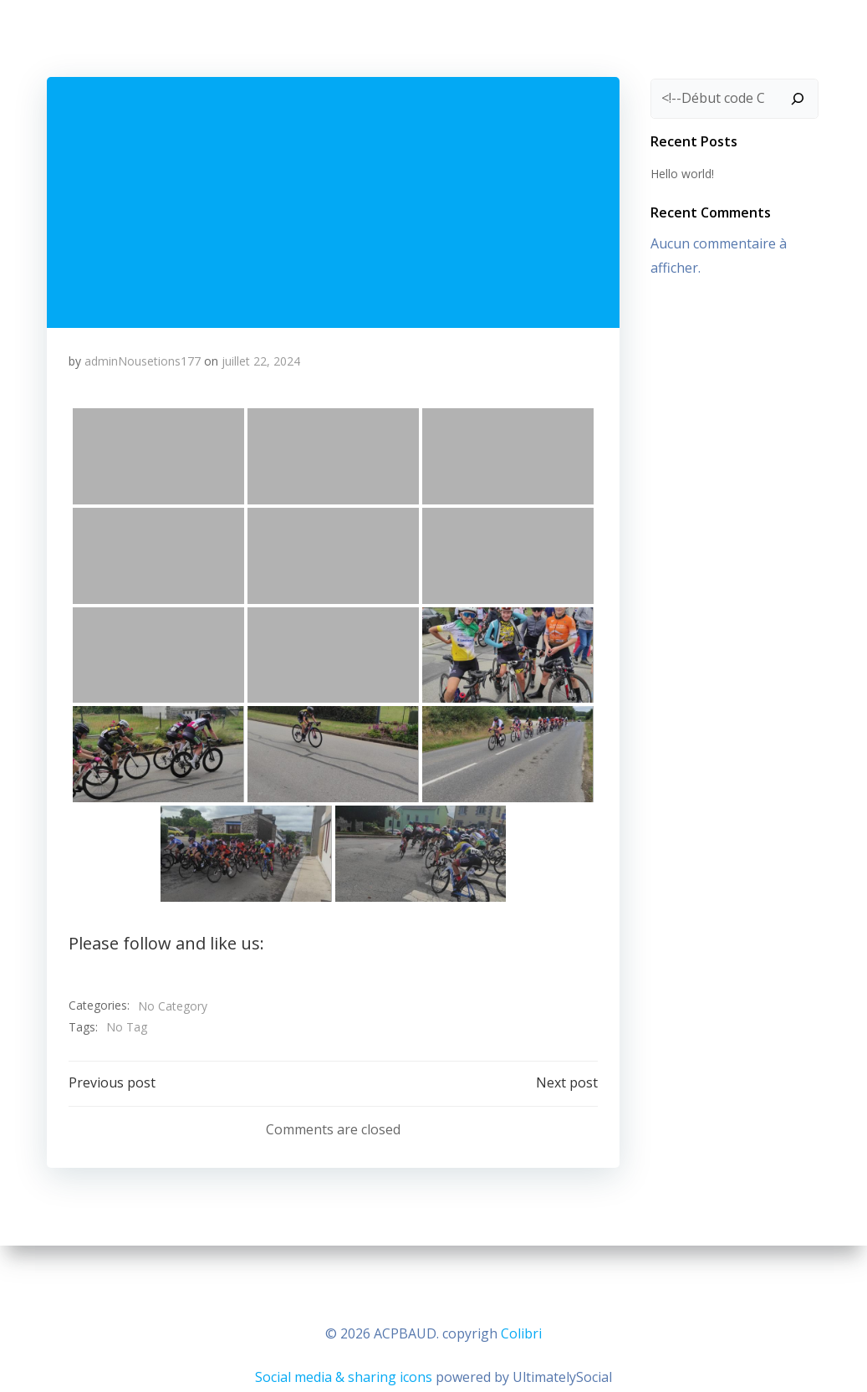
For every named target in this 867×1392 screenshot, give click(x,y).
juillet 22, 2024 (262, 362)
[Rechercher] (802, 95)
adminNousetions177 (144, 362)
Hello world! (679, 169)
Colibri (521, 1330)
